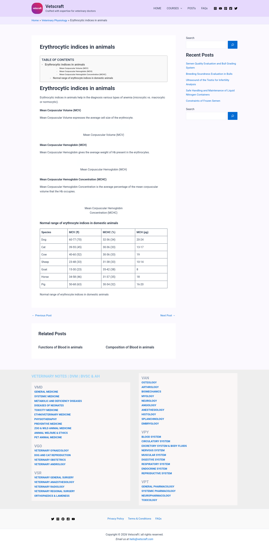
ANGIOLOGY (149, 405)
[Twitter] (235, 8)
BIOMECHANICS (152, 391)
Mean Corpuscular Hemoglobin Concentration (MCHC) (84, 75)
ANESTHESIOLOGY (153, 410)
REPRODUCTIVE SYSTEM (157, 473)
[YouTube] (220, 8)
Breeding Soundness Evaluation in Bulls (210, 73)
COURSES (174, 8)
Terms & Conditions (140, 518)
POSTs (192, 8)
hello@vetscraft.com (141, 538)
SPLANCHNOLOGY (153, 419)
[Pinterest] (225, 8)
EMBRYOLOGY (150, 423)
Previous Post (42, 316)
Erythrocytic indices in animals (65, 64)
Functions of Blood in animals (61, 348)
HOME (157, 8)
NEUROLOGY (149, 401)
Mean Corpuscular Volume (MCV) (74, 68)
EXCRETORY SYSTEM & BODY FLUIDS (165, 445)
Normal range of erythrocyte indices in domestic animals (84, 78)
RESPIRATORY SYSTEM (156, 464)
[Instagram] (215, 8)
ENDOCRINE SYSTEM (155, 468)
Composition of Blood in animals (131, 348)
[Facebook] (230, 8)
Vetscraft (54, 6)
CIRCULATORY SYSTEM (156, 441)
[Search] (232, 45)
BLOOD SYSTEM (152, 436)
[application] (180, 8)
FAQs (204, 8)
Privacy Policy (116, 518)
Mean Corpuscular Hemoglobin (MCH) (76, 71)
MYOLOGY (148, 396)
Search (190, 37)
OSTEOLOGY (149, 382)
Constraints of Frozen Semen (203, 100)
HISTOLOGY (149, 414)
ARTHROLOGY (150, 387)
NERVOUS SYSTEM (153, 450)
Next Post (167, 316)
